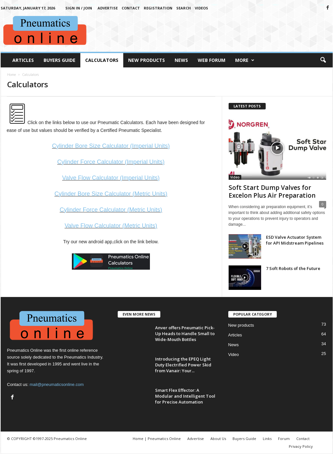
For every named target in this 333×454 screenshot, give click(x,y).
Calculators (101, 60)
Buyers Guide (59, 60)
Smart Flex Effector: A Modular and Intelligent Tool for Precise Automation (185, 396)
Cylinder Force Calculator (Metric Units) (111, 209)
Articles (23, 60)
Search (183, 8)
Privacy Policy (301, 446)
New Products (146, 60)
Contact (131, 8)
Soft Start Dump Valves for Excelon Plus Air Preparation (272, 191)
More (244, 60)
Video (235, 177)
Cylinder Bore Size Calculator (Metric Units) (110, 194)
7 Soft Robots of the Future (293, 268)
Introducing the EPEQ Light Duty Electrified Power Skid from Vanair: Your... (183, 365)
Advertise (108, 8)
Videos (201, 8)
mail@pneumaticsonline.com (57, 384)
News (181, 60)
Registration (158, 8)
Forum (284, 438)
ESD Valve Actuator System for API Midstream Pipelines (295, 240)
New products (241, 325)
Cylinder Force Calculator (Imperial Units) (111, 162)
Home (11, 74)
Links (267, 438)
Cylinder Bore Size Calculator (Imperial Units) (111, 146)
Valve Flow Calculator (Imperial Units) (111, 178)
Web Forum (211, 60)
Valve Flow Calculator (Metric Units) (111, 225)
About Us (218, 438)
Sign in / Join (78, 8)
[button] (323, 60)
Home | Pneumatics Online (157, 438)
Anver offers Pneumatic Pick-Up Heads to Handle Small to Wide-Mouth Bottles (185, 333)
